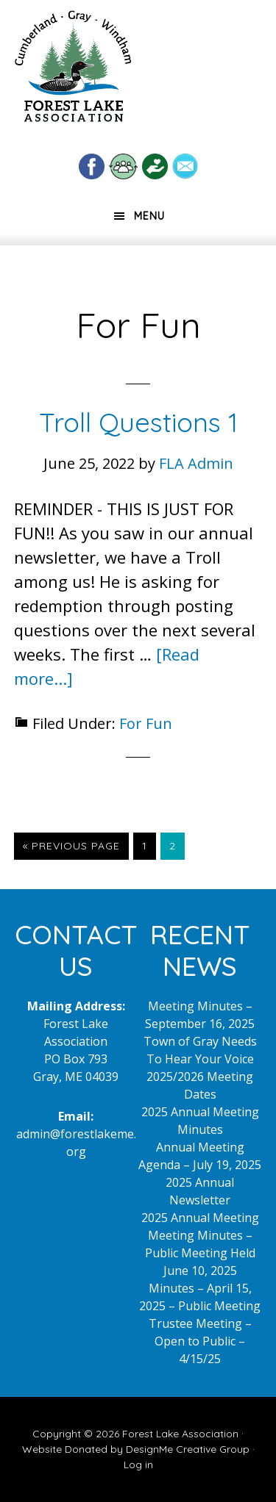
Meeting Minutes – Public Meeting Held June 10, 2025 (200, 1253)
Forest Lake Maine (73, 72)
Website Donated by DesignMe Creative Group (136, 1449)
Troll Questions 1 (138, 422)
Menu (149, 216)
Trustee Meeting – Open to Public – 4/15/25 (200, 1341)
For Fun (145, 723)
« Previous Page (71, 849)
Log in (138, 1464)
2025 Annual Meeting (200, 1218)
